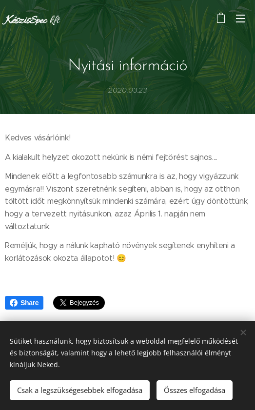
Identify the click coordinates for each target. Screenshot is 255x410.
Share (24, 303)
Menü (240, 18)
